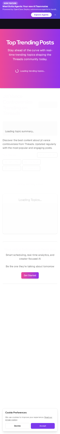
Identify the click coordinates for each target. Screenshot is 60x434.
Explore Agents (41, 15)
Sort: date (47, 155)
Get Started (30, 275)
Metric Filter (12, 162)
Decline (17, 426)
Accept (43, 426)
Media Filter (12, 168)
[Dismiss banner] (55, 15)
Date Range (31, 162)
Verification (31, 168)
